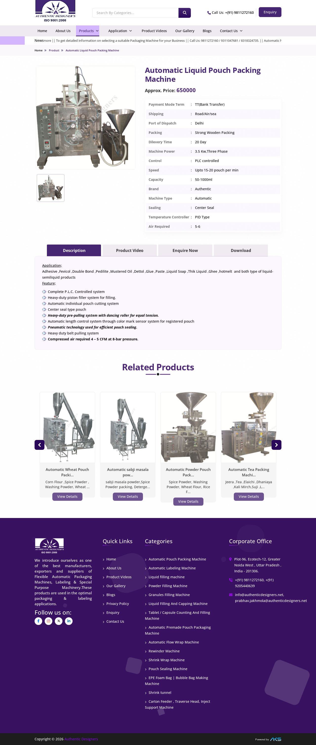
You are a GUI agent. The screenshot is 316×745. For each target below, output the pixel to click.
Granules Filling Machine (167, 594)
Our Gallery (184, 30)
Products (86, 30)
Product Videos (154, 30)
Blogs (207, 30)
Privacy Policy (116, 603)
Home (42, 30)
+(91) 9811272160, (250, 580)
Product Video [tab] (129, 250)
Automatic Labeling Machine (170, 568)
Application (117, 30)
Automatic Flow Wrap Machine (172, 642)
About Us (63, 30)
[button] (39, 445)
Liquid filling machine (165, 577)
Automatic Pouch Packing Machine (175, 559)
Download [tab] (241, 250)
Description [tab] (74, 250)
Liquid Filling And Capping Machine (176, 603)
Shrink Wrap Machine (165, 660)
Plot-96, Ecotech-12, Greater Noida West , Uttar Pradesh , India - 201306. (257, 565)
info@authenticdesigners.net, (259, 594)
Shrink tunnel (158, 692)
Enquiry (111, 612)
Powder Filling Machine (166, 585)
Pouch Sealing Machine (166, 668)
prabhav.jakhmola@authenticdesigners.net (271, 600)
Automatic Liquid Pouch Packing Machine (92, 50)
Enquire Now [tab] (185, 250)
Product (54, 50)
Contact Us (229, 30)
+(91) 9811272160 (239, 12)
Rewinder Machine (162, 651)
